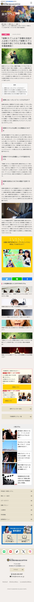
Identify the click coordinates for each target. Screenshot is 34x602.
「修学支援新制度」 (9, 1)
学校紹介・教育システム (16, 491)
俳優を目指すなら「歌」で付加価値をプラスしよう (15, 306)
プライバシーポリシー (13, 581)
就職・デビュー (16, 505)
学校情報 (16, 514)
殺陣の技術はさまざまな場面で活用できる (14, 93)
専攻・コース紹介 (16, 496)
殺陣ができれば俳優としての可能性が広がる (15, 91)
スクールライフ (16, 500)
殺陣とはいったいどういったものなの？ (13, 88)
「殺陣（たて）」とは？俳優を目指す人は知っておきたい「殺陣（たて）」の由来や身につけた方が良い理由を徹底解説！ (17, 342)
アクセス (18, 569)
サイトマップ (5, 581)
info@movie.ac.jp (17, 576)
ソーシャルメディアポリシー (25, 581)
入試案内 (16, 510)
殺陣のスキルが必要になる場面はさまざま (14, 90)
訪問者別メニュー (16, 519)
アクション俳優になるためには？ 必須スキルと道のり (16, 317)
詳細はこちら (15, 387)
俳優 (6, 34)
